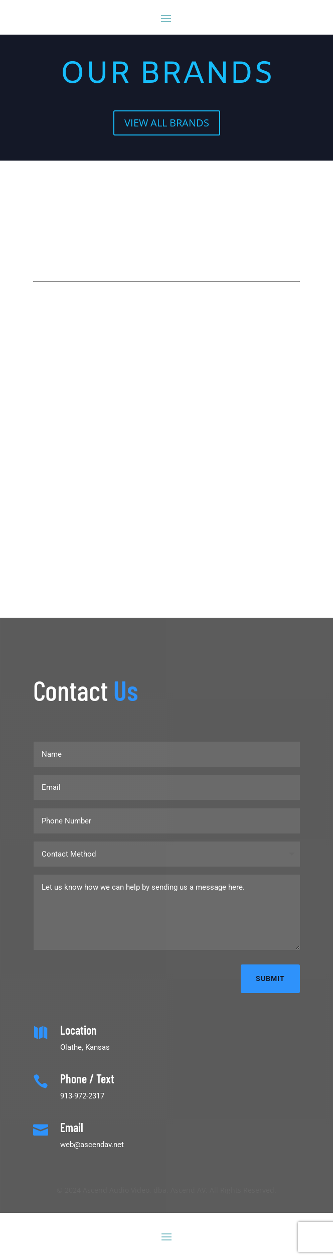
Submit (270, 978)
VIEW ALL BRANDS (166, 122)
